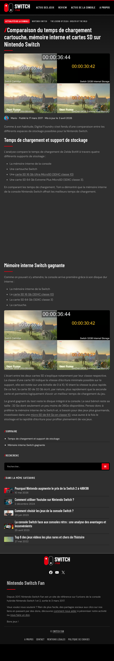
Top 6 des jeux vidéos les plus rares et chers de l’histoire (49, 537)
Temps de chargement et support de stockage (34, 438)
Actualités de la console (16, 21)
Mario (14, 118)
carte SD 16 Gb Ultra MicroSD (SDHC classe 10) (44, 174)
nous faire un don (20, 615)
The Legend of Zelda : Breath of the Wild (68, 21)
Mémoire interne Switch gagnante (26, 445)
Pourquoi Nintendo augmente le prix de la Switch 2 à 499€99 (52, 488)
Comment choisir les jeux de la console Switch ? (44, 511)
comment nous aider (65, 611)
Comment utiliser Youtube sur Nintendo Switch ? (44, 500)
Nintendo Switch (39, 21)
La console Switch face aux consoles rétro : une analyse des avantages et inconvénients (60, 524)
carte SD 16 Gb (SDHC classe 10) (33, 294)
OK (105, 466)
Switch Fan (58, 631)
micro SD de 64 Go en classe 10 (50, 415)
